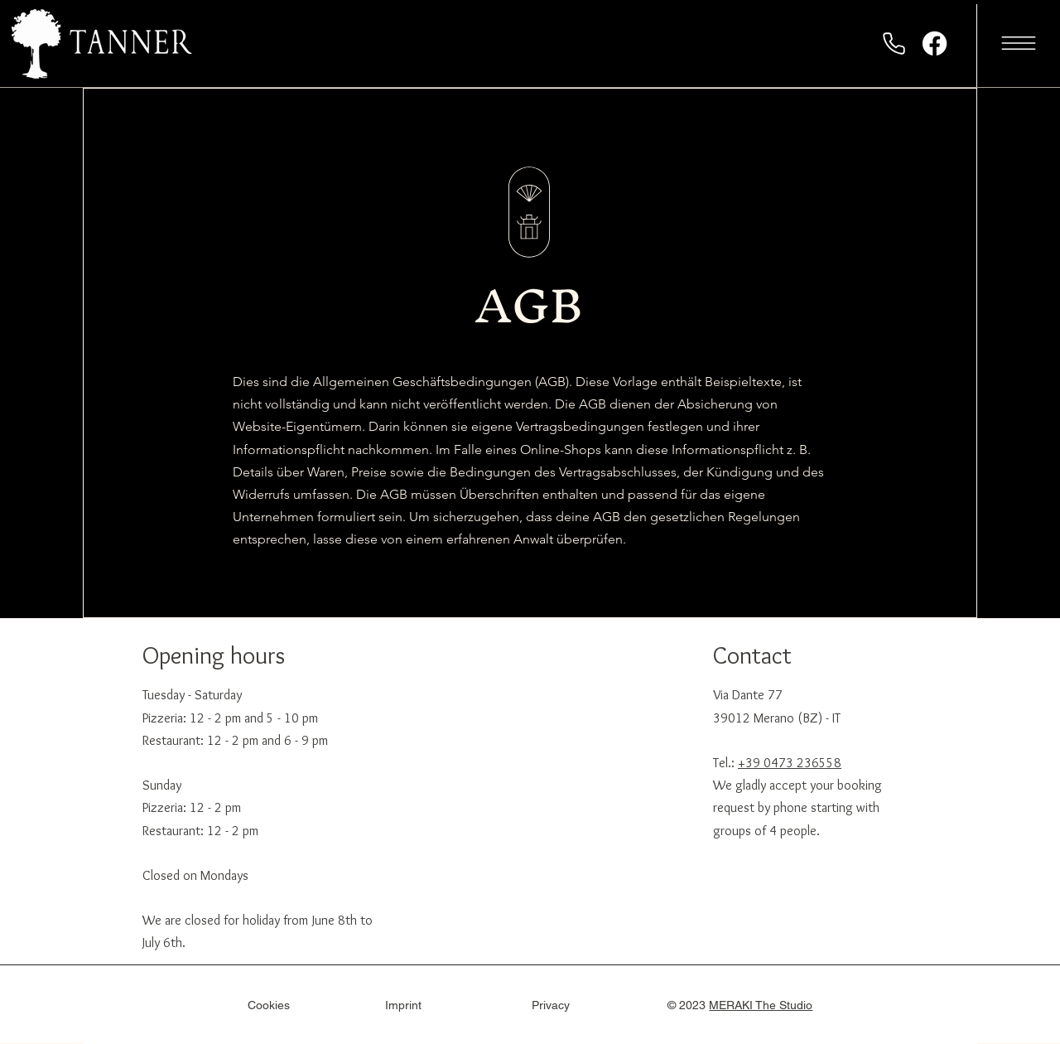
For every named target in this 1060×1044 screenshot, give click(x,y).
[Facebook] (934, 43)
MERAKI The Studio (760, 1005)
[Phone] (893, 43)
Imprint (403, 1005)
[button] (1019, 43)
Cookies (269, 1005)
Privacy (551, 1005)
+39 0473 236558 (789, 763)
